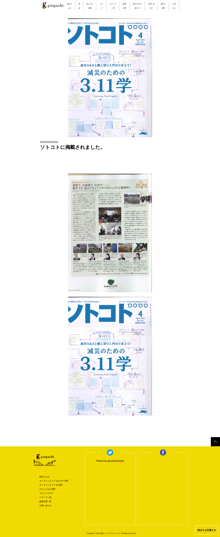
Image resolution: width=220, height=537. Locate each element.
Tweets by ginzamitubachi (110, 461)
